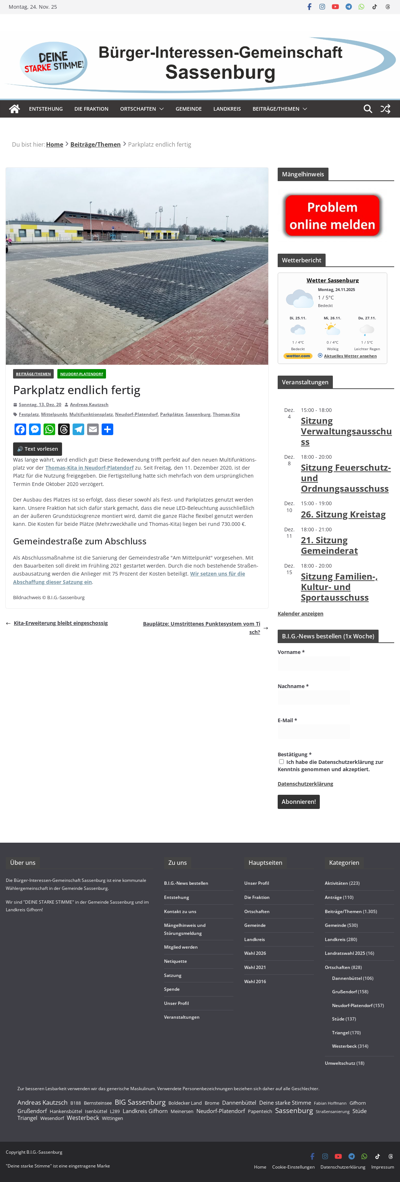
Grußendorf (344, 992)
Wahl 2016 (255, 981)
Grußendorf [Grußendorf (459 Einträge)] (32, 1111)
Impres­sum (382, 1167)
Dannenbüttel (347, 978)
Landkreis (335, 939)
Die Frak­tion (91, 108)
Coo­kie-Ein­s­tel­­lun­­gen (293, 1167)
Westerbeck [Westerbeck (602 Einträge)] (83, 1117)
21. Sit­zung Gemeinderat (329, 545)
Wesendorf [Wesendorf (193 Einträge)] (52, 1118)
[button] (160, 109)
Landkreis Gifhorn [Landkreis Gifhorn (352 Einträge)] (145, 1111)
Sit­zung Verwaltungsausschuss (346, 430)
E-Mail (287, 720)
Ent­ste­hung (46, 108)
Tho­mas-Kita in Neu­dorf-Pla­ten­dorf (89, 467)
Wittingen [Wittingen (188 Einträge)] (112, 1118)
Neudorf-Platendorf (81, 373)
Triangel (340, 1033)
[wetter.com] (298, 357)
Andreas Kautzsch (89, 404)
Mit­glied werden (181, 947)
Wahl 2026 (255, 953)
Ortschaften (337, 967)
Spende (172, 989)
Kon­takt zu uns (180, 911)
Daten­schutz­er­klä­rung (343, 1167)
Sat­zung (172, 975)
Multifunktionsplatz (91, 414)
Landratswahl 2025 (345, 953)
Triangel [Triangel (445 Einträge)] (27, 1117)
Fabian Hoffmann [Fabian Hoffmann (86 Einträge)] (330, 1103)
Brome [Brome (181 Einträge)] (212, 1103)
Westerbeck (344, 1046)
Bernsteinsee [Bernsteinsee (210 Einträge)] (98, 1103)
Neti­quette (175, 961)
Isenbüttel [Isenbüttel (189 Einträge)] (96, 1111)
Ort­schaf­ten (138, 108)
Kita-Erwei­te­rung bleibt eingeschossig (57, 622)
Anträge (333, 897)
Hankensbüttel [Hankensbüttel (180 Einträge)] (66, 1111)
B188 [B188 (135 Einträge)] (75, 1102)
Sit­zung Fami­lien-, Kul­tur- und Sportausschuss (339, 586)
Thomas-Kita (226, 414)
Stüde (338, 1019)
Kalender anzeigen (300, 613)
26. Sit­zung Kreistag (343, 514)
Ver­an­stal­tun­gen (182, 1017)
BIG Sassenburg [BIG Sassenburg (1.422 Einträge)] (140, 1102)
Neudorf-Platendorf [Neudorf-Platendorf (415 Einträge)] (220, 1111)
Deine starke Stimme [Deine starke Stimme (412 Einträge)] (285, 1102)
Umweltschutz (340, 1063)
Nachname (293, 686)
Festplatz (29, 414)
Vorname (291, 652)
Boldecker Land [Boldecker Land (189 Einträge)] (185, 1103)
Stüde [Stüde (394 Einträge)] (359, 1111)
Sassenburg (198, 414)
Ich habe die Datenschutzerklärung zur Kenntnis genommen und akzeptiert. (330, 765)
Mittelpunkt (54, 414)
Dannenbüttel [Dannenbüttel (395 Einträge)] (239, 1103)
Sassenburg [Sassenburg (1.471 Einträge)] (294, 1110)
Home (260, 1167)
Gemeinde (189, 108)
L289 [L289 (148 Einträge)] (115, 1111)
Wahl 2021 (255, 967)
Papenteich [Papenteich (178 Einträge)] (260, 1111)
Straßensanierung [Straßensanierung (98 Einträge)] (333, 1111)
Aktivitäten (336, 883)
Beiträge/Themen (276, 108)
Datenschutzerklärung (305, 783)
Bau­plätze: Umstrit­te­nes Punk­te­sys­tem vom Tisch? (205, 627)
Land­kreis (227, 108)
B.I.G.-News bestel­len (186, 883)
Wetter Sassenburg (333, 280)
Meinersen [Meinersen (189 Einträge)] (182, 1111)
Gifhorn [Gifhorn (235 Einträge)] (358, 1103)
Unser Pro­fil (176, 1003)
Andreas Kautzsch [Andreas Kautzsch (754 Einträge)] (42, 1102)
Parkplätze (171, 414)
